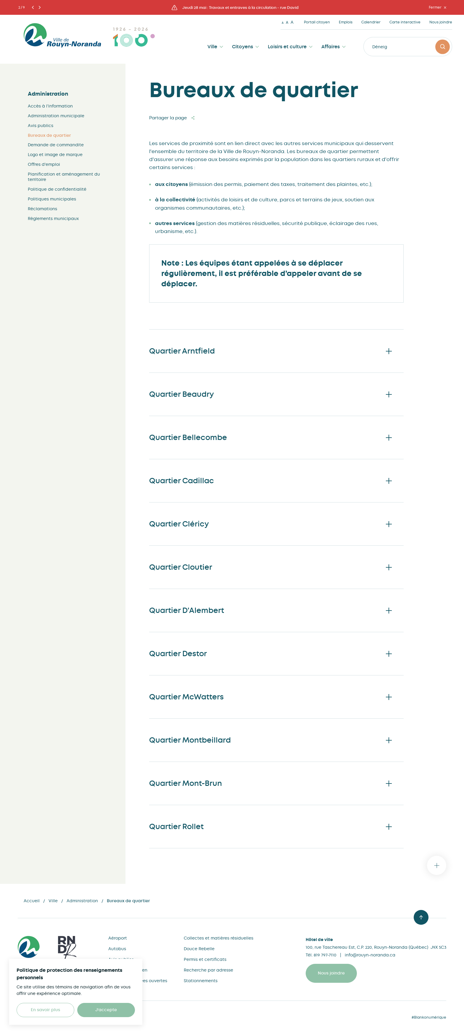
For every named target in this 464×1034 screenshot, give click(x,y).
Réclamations (42, 208)
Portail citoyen (317, 22)
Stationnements (201, 981)
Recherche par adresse (208, 970)
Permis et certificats (205, 959)
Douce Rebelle (199, 949)
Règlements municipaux (53, 218)
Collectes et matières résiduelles (218, 938)
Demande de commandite (56, 144)
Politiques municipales (52, 199)
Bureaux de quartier (49, 135)
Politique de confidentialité (57, 189)
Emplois (345, 22)
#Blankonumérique (429, 1017)
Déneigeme (384, 46)
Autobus (117, 949)
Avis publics (40, 125)
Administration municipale (56, 115)
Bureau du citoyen (127, 970)
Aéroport (117, 938)
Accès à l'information (50, 106)
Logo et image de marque (55, 154)
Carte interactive (404, 22)
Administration (48, 93)
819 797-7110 (325, 955)
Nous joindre (440, 22)
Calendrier (371, 22)
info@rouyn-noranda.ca (370, 955)
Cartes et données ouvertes (137, 981)
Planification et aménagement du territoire (64, 176)
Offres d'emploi (44, 164)
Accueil (32, 900)
